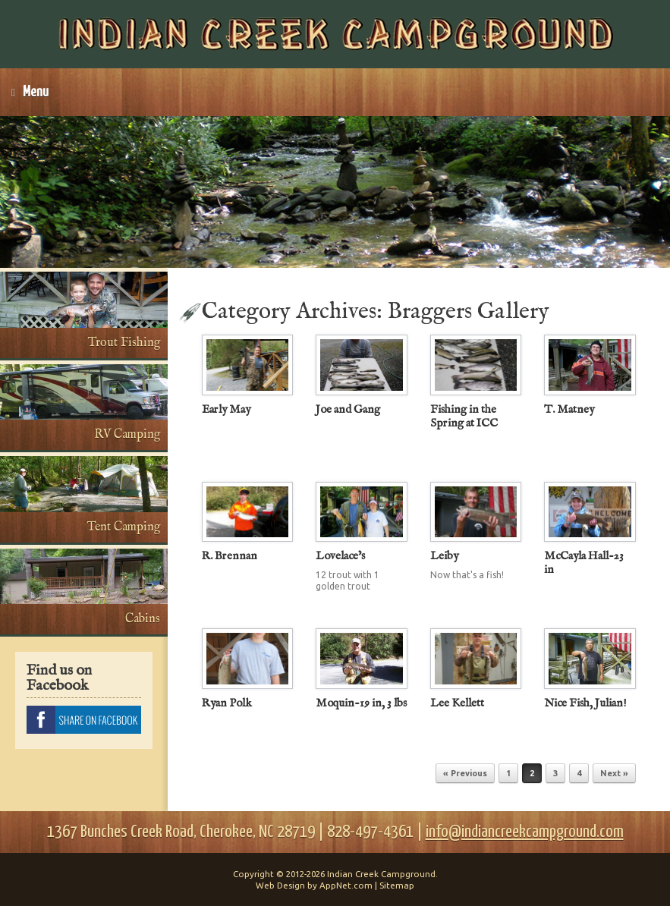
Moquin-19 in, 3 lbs (361, 703)
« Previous (465, 773)
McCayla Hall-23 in (584, 563)
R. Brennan (229, 556)
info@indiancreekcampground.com (525, 832)
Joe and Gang (348, 409)
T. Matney (569, 409)
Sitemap (396, 885)
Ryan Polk (227, 703)
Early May (226, 409)
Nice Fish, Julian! (585, 703)
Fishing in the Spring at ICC (464, 416)
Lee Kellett (457, 703)
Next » (614, 773)
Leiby (444, 556)
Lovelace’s (340, 556)
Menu (30, 92)
